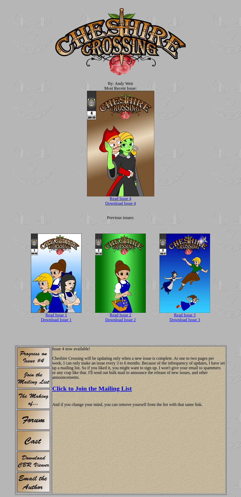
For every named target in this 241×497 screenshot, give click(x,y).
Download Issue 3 (185, 320)
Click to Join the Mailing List (92, 388)
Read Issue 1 (56, 315)
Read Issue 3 (185, 315)
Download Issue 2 (120, 320)
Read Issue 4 (120, 198)
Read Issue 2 (120, 315)
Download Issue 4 (120, 203)
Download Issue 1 (56, 320)
